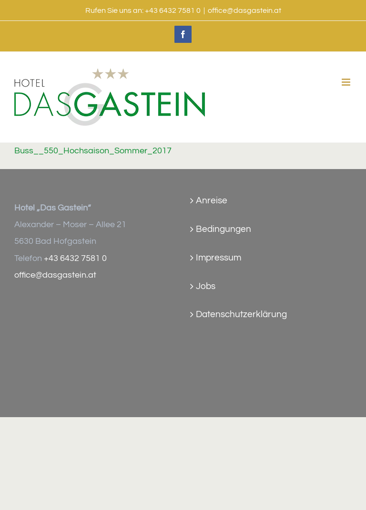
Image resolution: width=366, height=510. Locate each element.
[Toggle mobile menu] (347, 82)
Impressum (218, 257)
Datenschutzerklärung (241, 314)
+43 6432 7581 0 (173, 10)
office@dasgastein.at (244, 10)
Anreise (211, 200)
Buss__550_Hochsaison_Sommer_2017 (93, 151)
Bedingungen (223, 229)
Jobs (205, 286)
